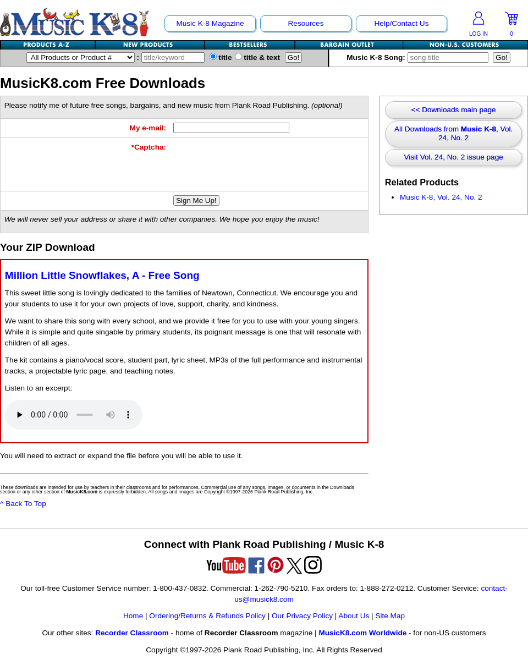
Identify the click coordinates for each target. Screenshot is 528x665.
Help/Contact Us (402, 23)
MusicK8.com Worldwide (362, 633)
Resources (306, 23)
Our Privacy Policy (302, 616)
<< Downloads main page (453, 110)
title (221, 57)
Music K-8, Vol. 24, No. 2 (441, 197)
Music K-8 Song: (419, 57)
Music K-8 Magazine (210, 23)
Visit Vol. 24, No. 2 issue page (453, 157)
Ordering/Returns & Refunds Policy (207, 616)
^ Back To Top (23, 503)
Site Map (390, 616)
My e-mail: (148, 128)
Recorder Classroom (132, 633)
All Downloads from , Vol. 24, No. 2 (453, 133)
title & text (257, 57)
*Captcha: (148, 147)
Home (133, 616)
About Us (353, 616)
